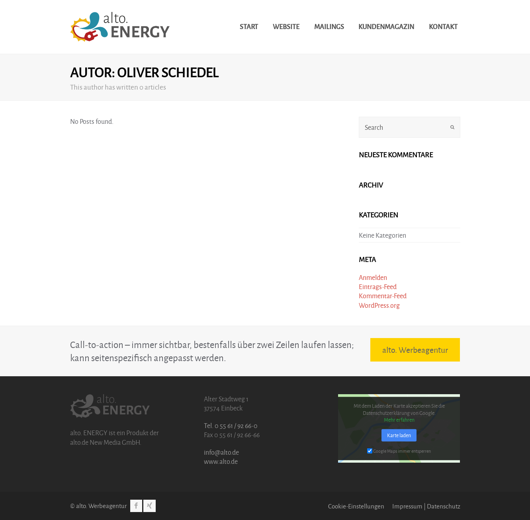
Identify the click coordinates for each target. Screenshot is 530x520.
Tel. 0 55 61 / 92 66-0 (231, 425)
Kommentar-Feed (383, 295)
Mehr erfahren (399, 419)
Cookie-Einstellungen (356, 506)
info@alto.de (221, 452)
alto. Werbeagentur (415, 349)
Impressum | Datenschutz (426, 506)
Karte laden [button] (399, 434)
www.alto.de (221, 461)
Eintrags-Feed (378, 286)
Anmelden (373, 277)
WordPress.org (379, 305)
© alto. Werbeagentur (98, 505)
